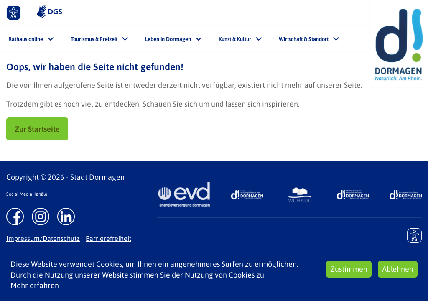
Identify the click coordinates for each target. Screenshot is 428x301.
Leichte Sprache (248, 12)
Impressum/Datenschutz (43, 238)
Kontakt (308, 12)
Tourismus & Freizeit (94, 39)
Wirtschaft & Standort (304, 39)
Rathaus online (25, 39)
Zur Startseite (37, 129)
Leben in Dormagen (168, 39)
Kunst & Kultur (235, 39)
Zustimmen (348, 269)
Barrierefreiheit (108, 238)
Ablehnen (397, 269)
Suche (354, 12)
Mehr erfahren (34, 285)
